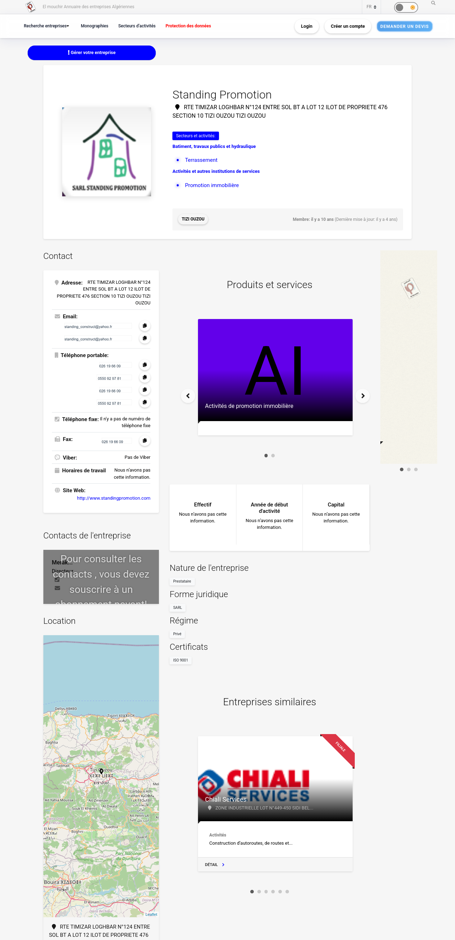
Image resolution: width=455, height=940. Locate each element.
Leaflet (151, 914)
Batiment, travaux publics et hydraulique (214, 146)
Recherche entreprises (46, 25)
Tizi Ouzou (193, 219)
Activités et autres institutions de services (216, 171)
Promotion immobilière (212, 185)
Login (306, 26)
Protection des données (192, 25)
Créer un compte (348, 26)
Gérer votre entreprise (92, 52)
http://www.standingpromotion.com (113, 498)
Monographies (96, 25)
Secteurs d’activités (140, 25)
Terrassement (201, 160)
